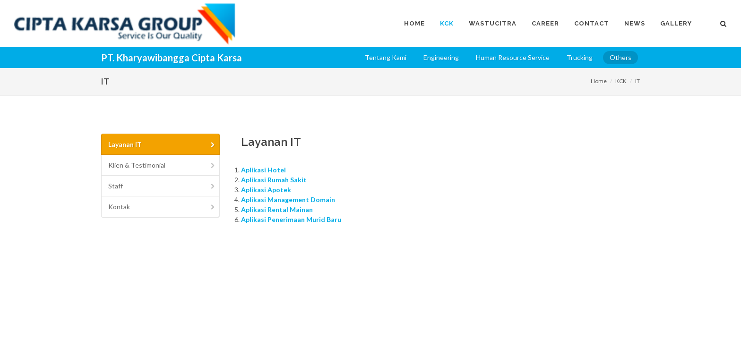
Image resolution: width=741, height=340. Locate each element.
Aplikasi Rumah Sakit (274, 180)
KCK (621, 81)
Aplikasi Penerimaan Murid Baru (291, 219)
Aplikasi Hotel (263, 170)
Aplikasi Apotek (266, 190)
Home (599, 81)
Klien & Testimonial (162, 165)
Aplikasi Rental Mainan (277, 209)
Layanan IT (162, 144)
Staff (162, 186)
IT (637, 81)
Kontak (162, 207)
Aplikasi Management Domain (288, 200)
